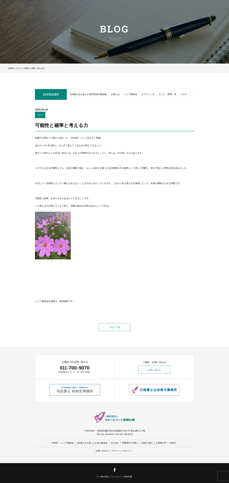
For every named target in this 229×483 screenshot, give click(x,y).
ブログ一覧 (114, 327)
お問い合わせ (154, 370)
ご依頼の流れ (146, 443)
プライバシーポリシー (121, 451)
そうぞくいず (148, 94)
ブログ (18, 68)
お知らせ (115, 94)
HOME (11, 68)
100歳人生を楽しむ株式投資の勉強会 (88, 94)
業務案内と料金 (129, 443)
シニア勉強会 (130, 94)
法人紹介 (115, 443)
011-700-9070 (75, 368)
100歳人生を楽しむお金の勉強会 (92, 443)
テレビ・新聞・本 (167, 94)
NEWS (173, 443)
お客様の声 (161, 443)
